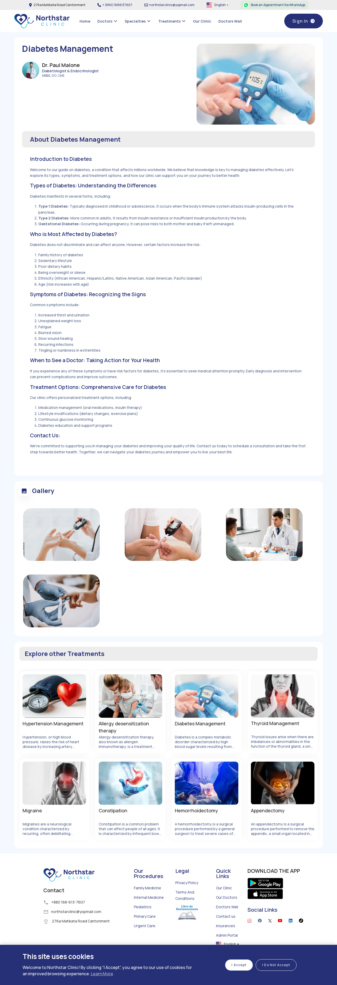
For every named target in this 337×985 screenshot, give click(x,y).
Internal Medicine (149, 897)
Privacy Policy (186, 882)
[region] (168, 965)
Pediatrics (142, 906)
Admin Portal (227, 935)
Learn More (102, 974)
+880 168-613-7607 (68, 902)
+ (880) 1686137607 (117, 5)
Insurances (225, 925)
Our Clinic (224, 887)
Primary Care (145, 916)
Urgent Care (144, 925)
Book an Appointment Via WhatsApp (278, 5)
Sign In (303, 21)
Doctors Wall (227, 906)
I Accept (238, 965)
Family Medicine (147, 887)
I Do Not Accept (276, 965)
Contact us (225, 916)
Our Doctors (226, 897)
